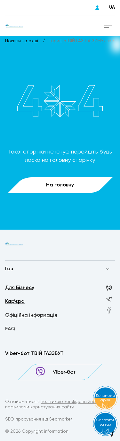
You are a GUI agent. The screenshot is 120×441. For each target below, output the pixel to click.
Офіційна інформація (31, 316)
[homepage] (14, 25)
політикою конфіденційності (71, 402)
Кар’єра (15, 301)
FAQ (10, 330)
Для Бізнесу (19, 288)
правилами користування (32, 407)
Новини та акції (22, 41)
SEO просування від (39, 419)
